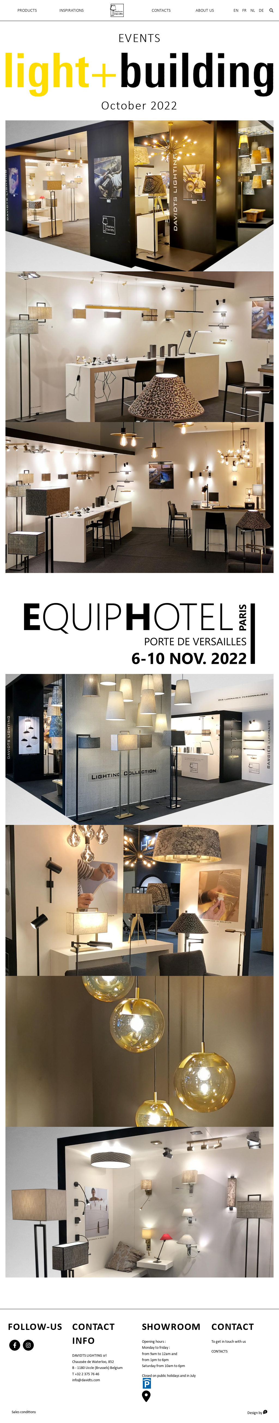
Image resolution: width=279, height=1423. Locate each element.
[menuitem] (117, 10)
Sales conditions (24, 1411)
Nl (252, 10)
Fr (244, 10)
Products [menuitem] (27, 10)
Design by (259, 1412)
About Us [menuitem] (205, 10)
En (235, 10)
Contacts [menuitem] (161, 10)
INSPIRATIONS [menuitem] (71, 10)
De (261, 10)
